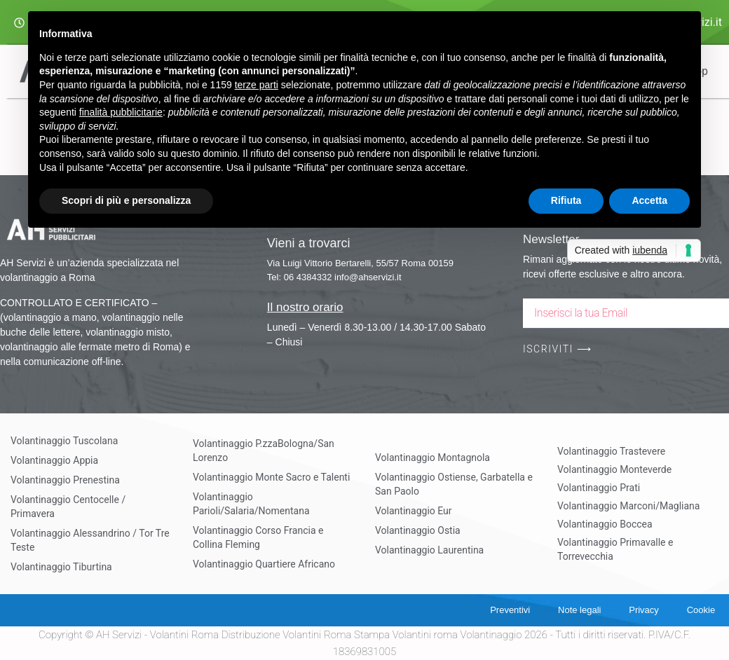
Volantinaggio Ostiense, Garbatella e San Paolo (454, 484)
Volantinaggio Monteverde (614, 469)
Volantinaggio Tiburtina (61, 566)
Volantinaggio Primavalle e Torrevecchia (615, 549)
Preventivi (509, 610)
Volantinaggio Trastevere (611, 451)
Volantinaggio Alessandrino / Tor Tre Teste (90, 540)
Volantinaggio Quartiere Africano (264, 564)
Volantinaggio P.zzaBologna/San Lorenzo (263, 450)
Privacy (644, 610)
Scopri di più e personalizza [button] (126, 200)
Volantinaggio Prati (598, 487)
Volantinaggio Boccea (605, 524)
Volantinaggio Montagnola (432, 457)
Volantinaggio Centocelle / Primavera (68, 506)
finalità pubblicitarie (121, 112)
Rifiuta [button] (566, 200)
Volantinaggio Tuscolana (64, 440)
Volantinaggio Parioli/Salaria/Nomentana (251, 503)
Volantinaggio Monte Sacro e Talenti (271, 477)
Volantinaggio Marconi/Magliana (628, 505)
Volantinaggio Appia (54, 460)
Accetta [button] (649, 200)
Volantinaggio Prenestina (65, 480)
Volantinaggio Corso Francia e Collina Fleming (258, 537)
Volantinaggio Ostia (418, 530)
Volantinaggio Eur (413, 510)
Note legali (578, 610)
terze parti (256, 84)
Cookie (701, 610)
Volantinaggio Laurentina (429, 550)
